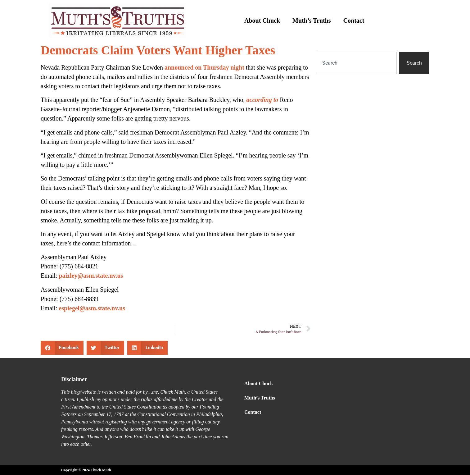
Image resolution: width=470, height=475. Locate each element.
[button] (62, 348)
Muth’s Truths (311, 20)
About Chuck (262, 20)
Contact (353, 20)
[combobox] (357, 63)
